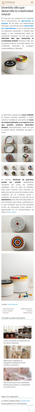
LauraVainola (12, 304)
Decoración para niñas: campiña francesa (8, 311)
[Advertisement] (17, 94)
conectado (25, 401)
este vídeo (12, 212)
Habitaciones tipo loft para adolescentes (26, 311)
